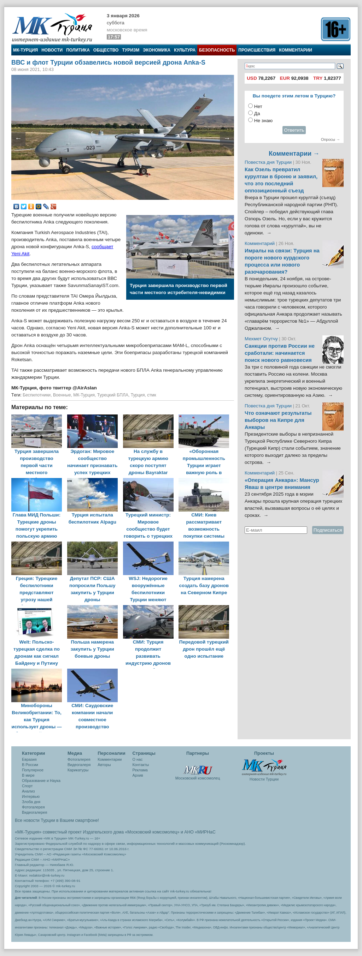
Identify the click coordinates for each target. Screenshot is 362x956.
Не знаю (263, 120)
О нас (138, 759)
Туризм (130, 50)
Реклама (140, 770)
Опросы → (330, 139)
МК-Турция (25, 50)
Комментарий (260, 243)
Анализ (28, 791)
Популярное (32, 770)
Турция (138, 395)
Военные (62, 395)
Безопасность (217, 50)
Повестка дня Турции (269, 162)
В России (30, 765)
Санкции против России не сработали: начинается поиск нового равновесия (280, 353)
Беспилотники (37, 395)
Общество (106, 50)
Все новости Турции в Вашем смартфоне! (57, 820)
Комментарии (295, 50)
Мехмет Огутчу (261, 338)
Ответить (294, 130)
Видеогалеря (79, 765)
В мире (28, 775)
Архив (138, 775)
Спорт (27, 786)
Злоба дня (31, 802)
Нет (258, 106)
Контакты (141, 765)
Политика (78, 50)
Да (257, 113)
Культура (184, 50)
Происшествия (256, 50)
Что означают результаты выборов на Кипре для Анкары (278, 420)
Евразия (29, 759)
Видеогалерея (34, 812)
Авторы (104, 765)
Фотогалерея (33, 807)
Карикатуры (78, 770)
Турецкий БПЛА (112, 395)
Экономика (156, 50)
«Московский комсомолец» (152, 832)
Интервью (31, 796)
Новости (52, 50)
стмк (151, 395)
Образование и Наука (41, 780)
